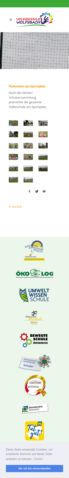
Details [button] (38, 459)
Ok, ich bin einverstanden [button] (34, 468)
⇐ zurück (15, 206)
